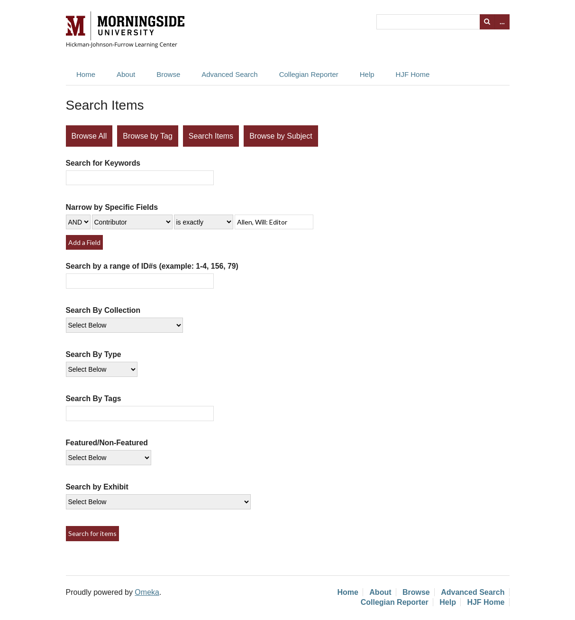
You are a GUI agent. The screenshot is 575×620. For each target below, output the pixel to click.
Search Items (211, 136)
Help (367, 74)
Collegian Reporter (308, 74)
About (126, 74)
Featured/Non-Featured (107, 443)
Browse (168, 74)
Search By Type (93, 354)
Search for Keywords (103, 163)
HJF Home (413, 74)
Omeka (147, 592)
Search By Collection (103, 310)
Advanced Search (229, 74)
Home (85, 74)
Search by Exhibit (97, 487)
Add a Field (84, 242)
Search (487, 21)
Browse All (89, 136)
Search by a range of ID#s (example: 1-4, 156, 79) (152, 266)
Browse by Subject (280, 136)
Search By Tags (93, 399)
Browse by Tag (148, 136)
